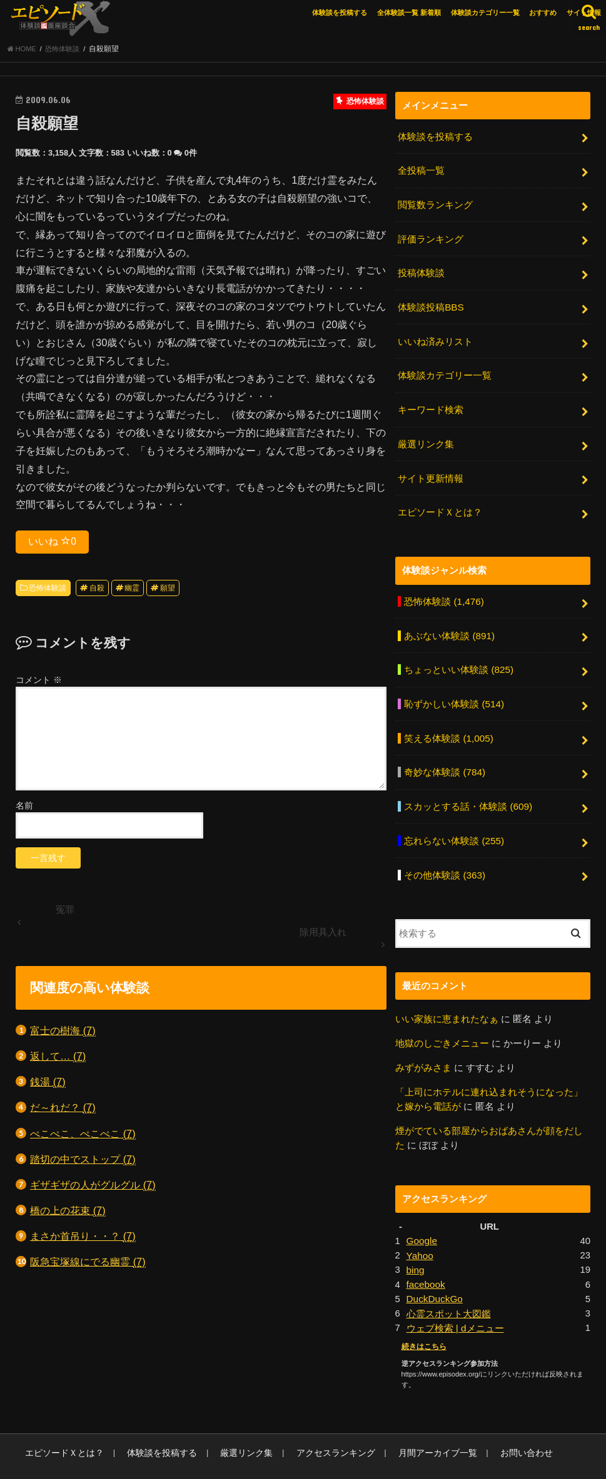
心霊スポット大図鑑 (449, 1285)
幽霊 (131, 591)
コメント (39, 684)
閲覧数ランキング (435, 205)
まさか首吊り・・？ (83, 1240)
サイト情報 (584, 12)
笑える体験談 (448, 723)
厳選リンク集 (426, 437)
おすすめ (543, 12)
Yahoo (420, 1230)
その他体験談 (444, 855)
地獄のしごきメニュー (442, 1022)
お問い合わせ (488, 1423)
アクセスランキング (311, 1423)
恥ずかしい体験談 (453, 690)
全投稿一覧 (421, 172)
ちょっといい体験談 (458, 657)
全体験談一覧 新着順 (409, 12)
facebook (425, 1258)
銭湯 (48, 1086)
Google (422, 1216)
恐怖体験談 (47, 591)
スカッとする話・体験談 (468, 789)
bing (415, 1243)
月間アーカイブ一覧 (406, 1423)
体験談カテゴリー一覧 (485, 12)
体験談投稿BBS (430, 304)
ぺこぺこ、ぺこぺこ (83, 1137)
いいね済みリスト (435, 337)
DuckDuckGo (434, 1272)
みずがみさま (423, 1046)
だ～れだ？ (63, 1111)
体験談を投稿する (339, 12)
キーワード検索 (430, 404)
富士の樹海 (63, 1034)
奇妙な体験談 (444, 756)
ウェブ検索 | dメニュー (455, 1299)
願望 (167, 591)
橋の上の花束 (68, 1214)
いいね (52, 544)
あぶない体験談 (449, 624)
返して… (58, 1060)
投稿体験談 (421, 271)
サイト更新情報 (430, 470)
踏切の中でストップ (83, 1162)
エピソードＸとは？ (440, 502)
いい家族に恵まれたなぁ (446, 998)
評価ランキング (430, 238)
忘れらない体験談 (453, 822)
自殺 (96, 591)
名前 (24, 809)
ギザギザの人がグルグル (93, 1189)
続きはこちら (422, 1318)
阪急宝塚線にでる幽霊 (88, 1266)
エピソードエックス (468, 1460)
